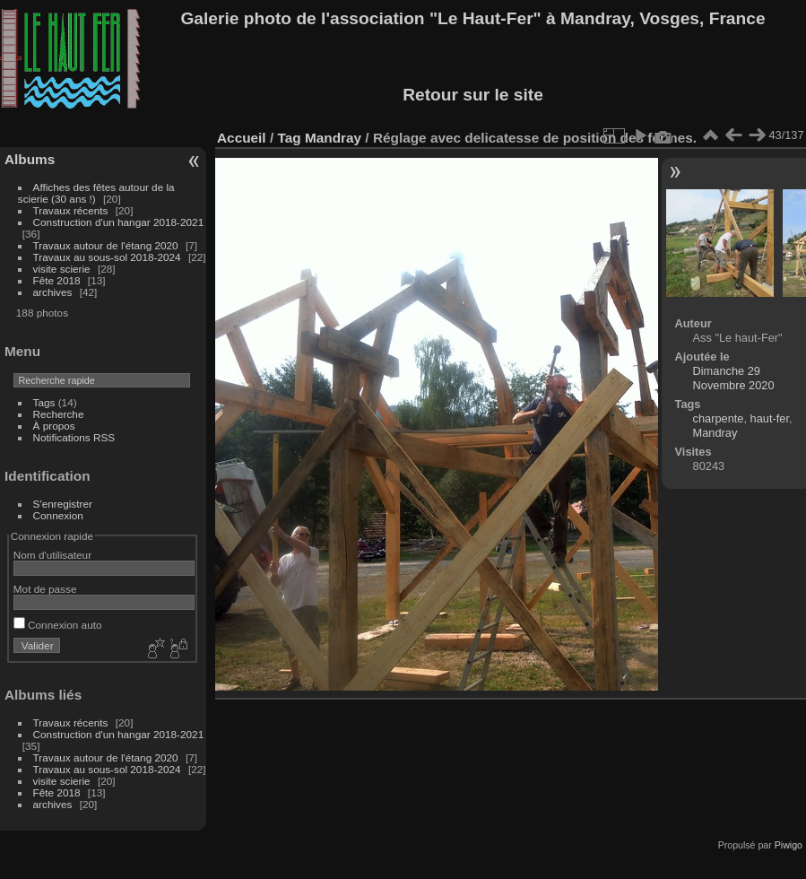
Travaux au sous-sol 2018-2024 (107, 257)
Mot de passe (45, 589)
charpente (718, 418)
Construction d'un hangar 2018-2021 (118, 222)
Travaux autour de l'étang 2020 (105, 245)
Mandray (333, 137)
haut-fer (769, 418)
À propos (54, 425)
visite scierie (62, 268)
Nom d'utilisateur (52, 555)
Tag (288, 137)
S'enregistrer (62, 503)
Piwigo (788, 845)
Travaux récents (70, 210)
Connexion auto (57, 625)
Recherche (58, 414)
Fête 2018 (57, 280)
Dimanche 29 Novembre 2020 (734, 378)
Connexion (58, 515)
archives (53, 292)
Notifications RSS (74, 437)
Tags (44, 402)
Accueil (241, 137)
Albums (29, 159)
